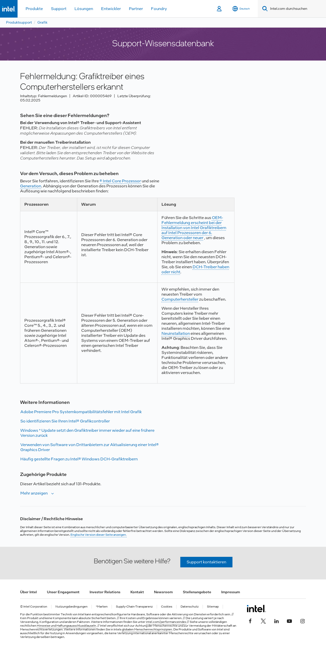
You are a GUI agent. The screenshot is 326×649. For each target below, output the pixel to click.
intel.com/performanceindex (166, 622)
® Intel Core (110, 181)
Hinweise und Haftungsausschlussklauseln (66, 626)
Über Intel (28, 592)
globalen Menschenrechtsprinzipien (147, 629)
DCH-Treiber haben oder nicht (195, 269)
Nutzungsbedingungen (71, 607)
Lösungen (83, 8)
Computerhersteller (179, 299)
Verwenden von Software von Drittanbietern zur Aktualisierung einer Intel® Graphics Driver (89, 447)
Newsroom (163, 592)
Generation (30, 186)
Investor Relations (105, 592)
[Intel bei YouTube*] (289, 620)
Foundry (159, 8)
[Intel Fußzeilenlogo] (256, 608)
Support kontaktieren (206, 562)
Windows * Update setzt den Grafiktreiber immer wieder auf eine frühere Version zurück (87, 433)
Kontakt (137, 592)
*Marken (102, 607)
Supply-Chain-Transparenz (134, 607)
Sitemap (213, 607)
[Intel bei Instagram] (302, 620)
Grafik (42, 22)
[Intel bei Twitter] (263, 620)
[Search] (264, 8)
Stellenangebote (197, 592)
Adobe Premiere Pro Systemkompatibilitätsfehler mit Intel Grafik (81, 411)
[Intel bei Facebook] (250, 620)
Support (58, 8)
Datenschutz (190, 607)
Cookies (166, 607)
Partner (136, 8)
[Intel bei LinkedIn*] (276, 620)
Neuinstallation (175, 333)
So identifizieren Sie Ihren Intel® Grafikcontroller (65, 421)
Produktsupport (19, 22)
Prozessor (131, 181)
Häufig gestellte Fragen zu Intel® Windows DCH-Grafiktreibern (79, 459)
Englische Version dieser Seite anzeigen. (98, 535)
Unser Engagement (63, 592)
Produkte (34, 8)
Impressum (230, 592)
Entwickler (111, 8)
